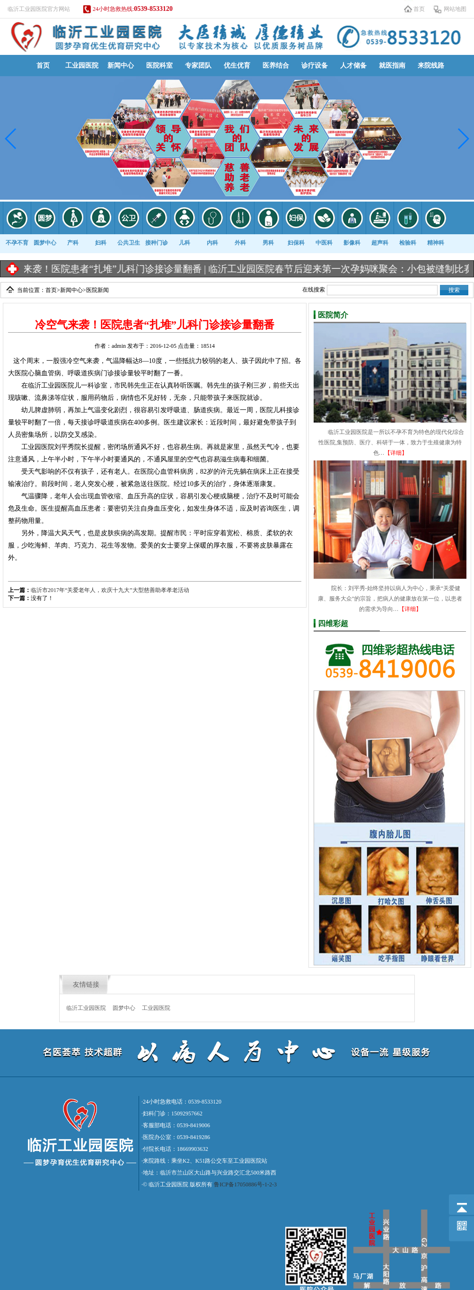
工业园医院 (81, 65)
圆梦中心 (124, 1008)
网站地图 (455, 9)
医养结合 (276, 65)
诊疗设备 (314, 65)
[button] (11, 138)
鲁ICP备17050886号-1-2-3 (245, 1184)
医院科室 (159, 65)
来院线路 (431, 65)
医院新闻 (97, 290)
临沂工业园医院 (86, 1008)
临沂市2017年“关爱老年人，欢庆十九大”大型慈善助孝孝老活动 (110, 590)
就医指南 (392, 65)
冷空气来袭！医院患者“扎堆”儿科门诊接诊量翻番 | (111, 269)
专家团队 (198, 65)
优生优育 (237, 65)
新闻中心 (120, 65)
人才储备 (353, 65)
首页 (419, 9)
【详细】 (396, 453)
